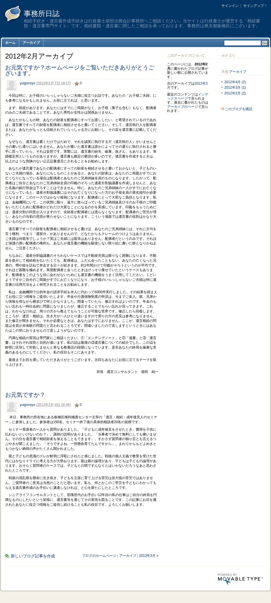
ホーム (10, 43)
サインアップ (253, 6)
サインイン (230, 6)
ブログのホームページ (99, 556)
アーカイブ (31, 43)
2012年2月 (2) (235, 93)
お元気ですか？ (25, 395)
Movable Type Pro (240, 579)
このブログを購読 (238, 109)
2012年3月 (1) (235, 87)
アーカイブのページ (182, 107)
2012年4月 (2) (235, 82)
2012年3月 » (148, 556)
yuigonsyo (27, 83)
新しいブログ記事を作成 (33, 556)
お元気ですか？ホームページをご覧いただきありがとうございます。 (79, 70)
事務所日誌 (42, 13)
